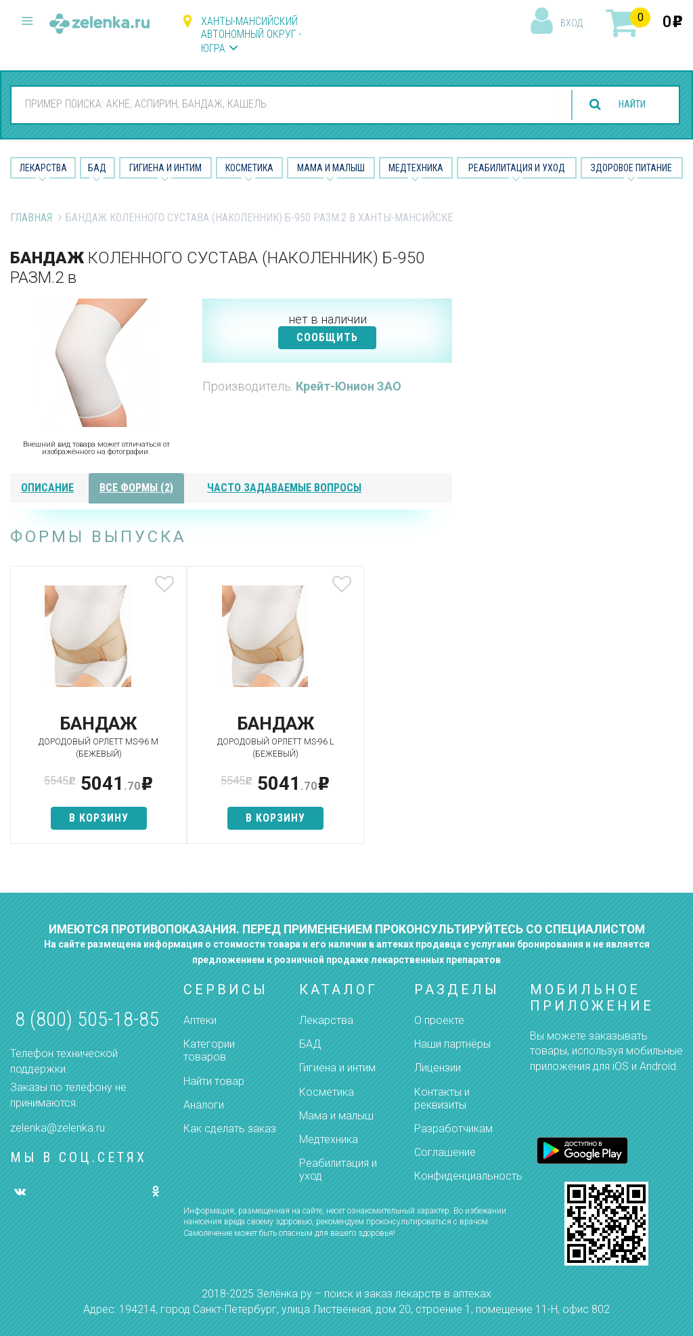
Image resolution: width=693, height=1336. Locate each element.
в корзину (83, 817)
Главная (31, 217)
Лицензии (437, 1067)
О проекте (439, 1020)
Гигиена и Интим (165, 167)
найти (626, 104)
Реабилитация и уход (516, 167)
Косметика (249, 167)
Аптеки (200, 1020)
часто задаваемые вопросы (284, 487)
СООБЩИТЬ (327, 337)
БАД (97, 167)
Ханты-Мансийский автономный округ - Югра (251, 35)
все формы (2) (136, 487)
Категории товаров (209, 1050)
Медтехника (415, 167)
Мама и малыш (331, 167)
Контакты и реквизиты (442, 1098)
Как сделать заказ (229, 1128)
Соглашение (445, 1152)
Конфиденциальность (468, 1176)
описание (47, 487)
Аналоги (203, 1104)
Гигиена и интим (337, 1067)
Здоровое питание (631, 167)
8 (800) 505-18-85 (87, 1019)
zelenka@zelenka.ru (57, 1127)
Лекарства (43, 167)
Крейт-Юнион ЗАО (348, 386)
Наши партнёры (452, 1044)
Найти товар (213, 1081)
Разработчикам (453, 1128)
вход (571, 23)
